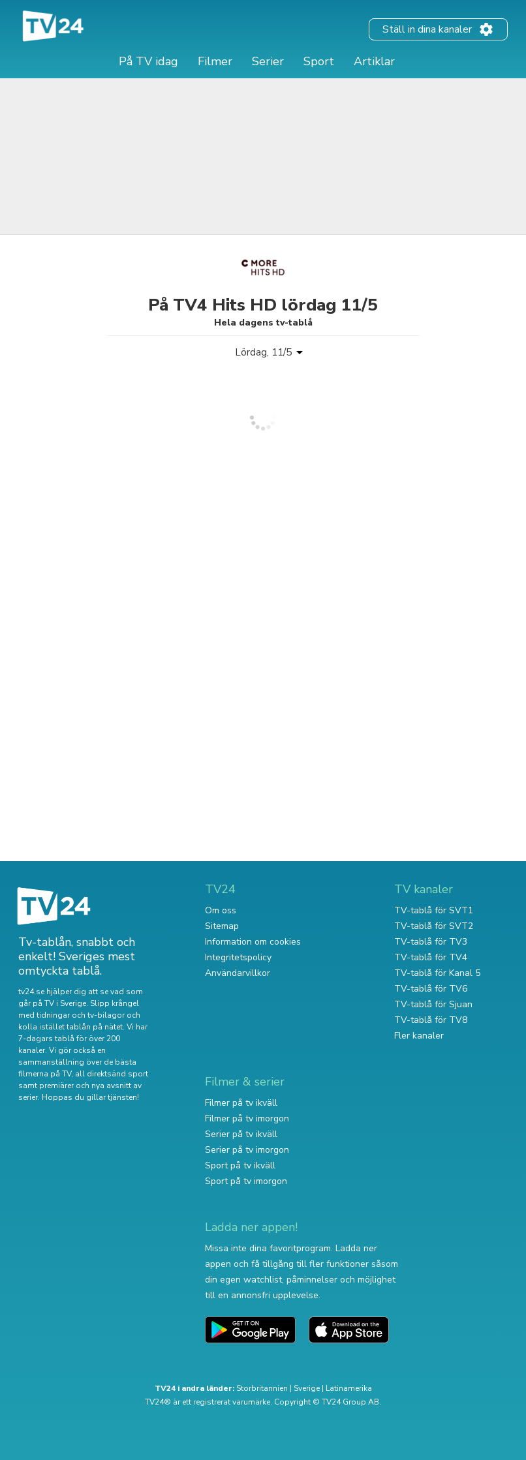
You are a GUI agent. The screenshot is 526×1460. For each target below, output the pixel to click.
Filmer (215, 61)
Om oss (220, 910)
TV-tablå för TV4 (430, 957)
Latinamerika (349, 1388)
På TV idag (148, 61)
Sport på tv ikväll (240, 1165)
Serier (268, 61)
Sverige (307, 1388)
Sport (318, 61)
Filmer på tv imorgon (247, 1118)
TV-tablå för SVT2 (433, 926)
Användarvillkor (237, 973)
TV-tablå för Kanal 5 (437, 973)
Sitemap (222, 926)
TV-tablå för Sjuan (433, 1004)
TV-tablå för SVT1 (433, 910)
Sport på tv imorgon (246, 1181)
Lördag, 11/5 (263, 352)
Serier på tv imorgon (247, 1150)
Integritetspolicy (238, 957)
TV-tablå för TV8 (430, 1020)
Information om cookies (253, 941)
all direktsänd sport (111, 1074)
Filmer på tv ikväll (241, 1103)
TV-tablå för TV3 (430, 941)
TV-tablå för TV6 (430, 988)
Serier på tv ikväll (241, 1134)
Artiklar (374, 61)
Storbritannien (262, 1388)
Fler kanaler (419, 1035)
